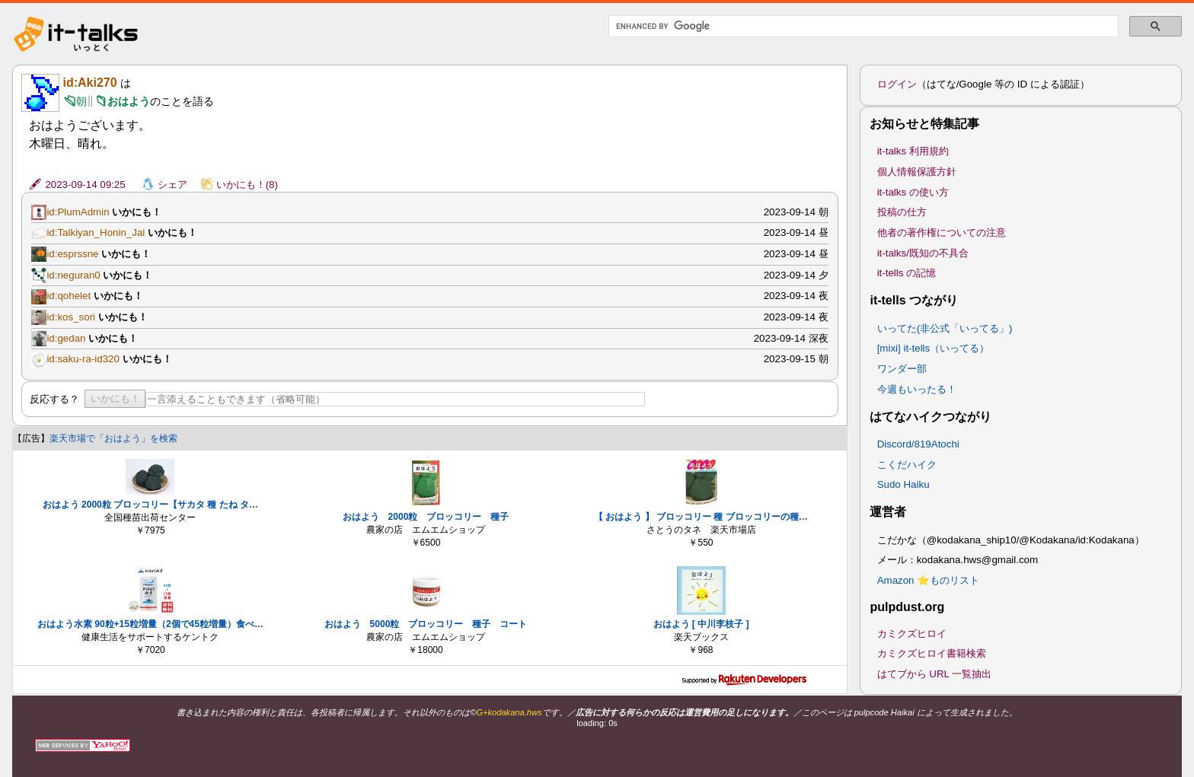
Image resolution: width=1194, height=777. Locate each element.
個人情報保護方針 (916, 171)
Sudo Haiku (903, 484)
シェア (172, 184)
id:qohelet (68, 295)
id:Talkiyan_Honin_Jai (95, 232)
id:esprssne (72, 254)
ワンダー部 (902, 368)
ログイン (897, 84)
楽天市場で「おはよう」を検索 (113, 438)
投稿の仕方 (902, 212)
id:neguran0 (73, 275)
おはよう (128, 101)
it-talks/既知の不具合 (923, 253)
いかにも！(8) (247, 184)
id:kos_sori (70, 317)
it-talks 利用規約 (913, 151)
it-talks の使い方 (913, 192)
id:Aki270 (89, 82)
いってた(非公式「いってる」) (945, 328)
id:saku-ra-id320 (83, 359)
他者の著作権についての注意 (941, 232)
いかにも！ (115, 398)
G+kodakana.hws (508, 712)
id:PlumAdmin (77, 212)
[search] (862, 26)
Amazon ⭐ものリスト (928, 580)
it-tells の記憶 (907, 273)
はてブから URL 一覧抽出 (934, 674)
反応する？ (54, 399)
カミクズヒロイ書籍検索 (931, 653)
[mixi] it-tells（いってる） (933, 348)
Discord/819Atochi (918, 444)
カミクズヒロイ (912, 633)
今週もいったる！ (916, 389)
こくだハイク (907, 464)
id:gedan (65, 338)
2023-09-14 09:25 (85, 184)
